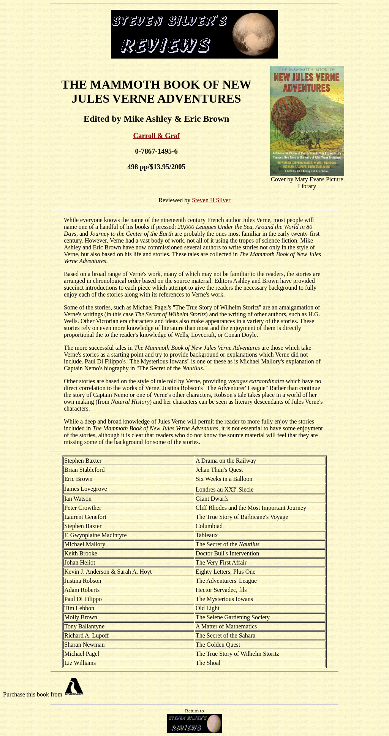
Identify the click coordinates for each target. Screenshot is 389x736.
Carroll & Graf (156, 136)
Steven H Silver (211, 200)
